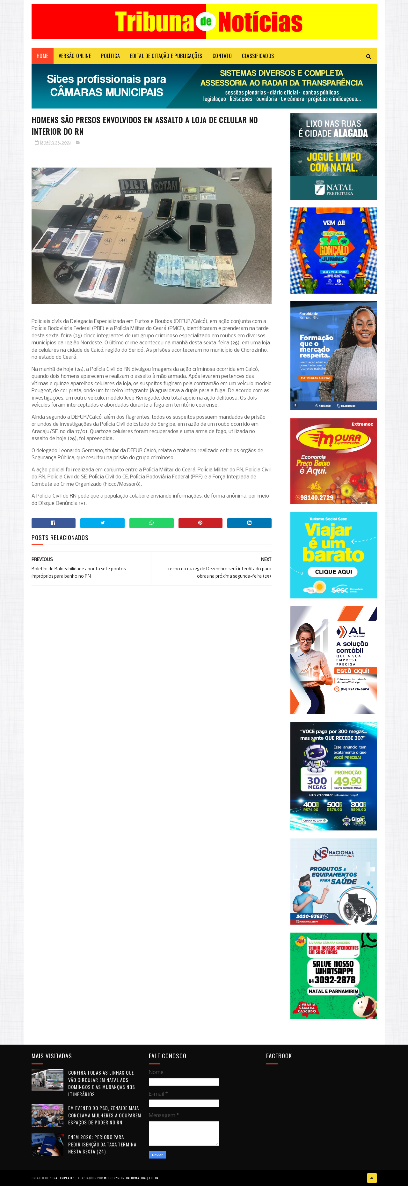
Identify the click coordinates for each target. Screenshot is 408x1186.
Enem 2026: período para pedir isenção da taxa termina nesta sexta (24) (102, 1144)
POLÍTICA (110, 56)
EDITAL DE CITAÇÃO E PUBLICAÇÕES (166, 56)
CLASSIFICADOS (258, 56)
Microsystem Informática (125, 1177)
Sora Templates (62, 1177)
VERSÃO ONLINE (75, 56)
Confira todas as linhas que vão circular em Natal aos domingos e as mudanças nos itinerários (101, 1083)
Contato (222, 56)
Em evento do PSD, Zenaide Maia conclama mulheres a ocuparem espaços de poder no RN (104, 1115)
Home (42, 56)
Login (153, 1177)
